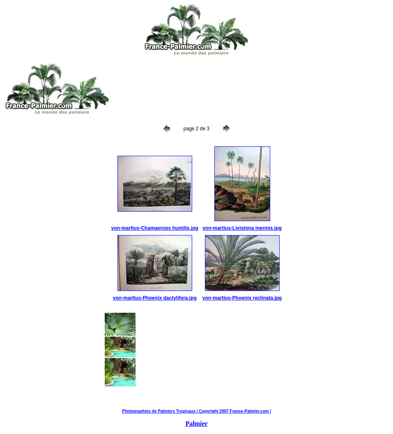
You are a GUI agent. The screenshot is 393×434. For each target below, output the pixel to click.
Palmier (196, 423)
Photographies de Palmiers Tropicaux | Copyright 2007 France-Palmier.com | (196, 411)
